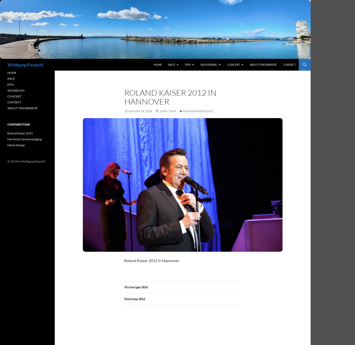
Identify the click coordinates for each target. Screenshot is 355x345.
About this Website (263, 64)
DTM (188, 64)
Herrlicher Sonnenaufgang (24, 139)
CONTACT (14, 102)
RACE (171, 64)
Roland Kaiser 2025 (20, 133)
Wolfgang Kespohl (25, 64)
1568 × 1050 (168, 111)
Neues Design (16, 145)
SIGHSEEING (16, 90)
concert (233, 64)
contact (289, 64)
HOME (12, 73)
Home (158, 64)
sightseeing (208, 64)
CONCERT (14, 96)
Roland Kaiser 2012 (198, 111)
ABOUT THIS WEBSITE (22, 108)
